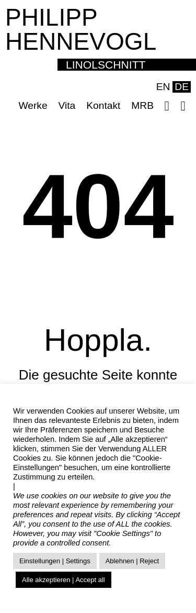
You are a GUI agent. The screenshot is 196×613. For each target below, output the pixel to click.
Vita (67, 105)
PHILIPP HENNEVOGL (80, 29)
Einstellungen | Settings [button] (54, 561)
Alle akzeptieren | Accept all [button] (63, 580)
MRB (142, 105)
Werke (32, 105)
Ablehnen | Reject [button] (132, 561)
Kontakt (103, 105)
